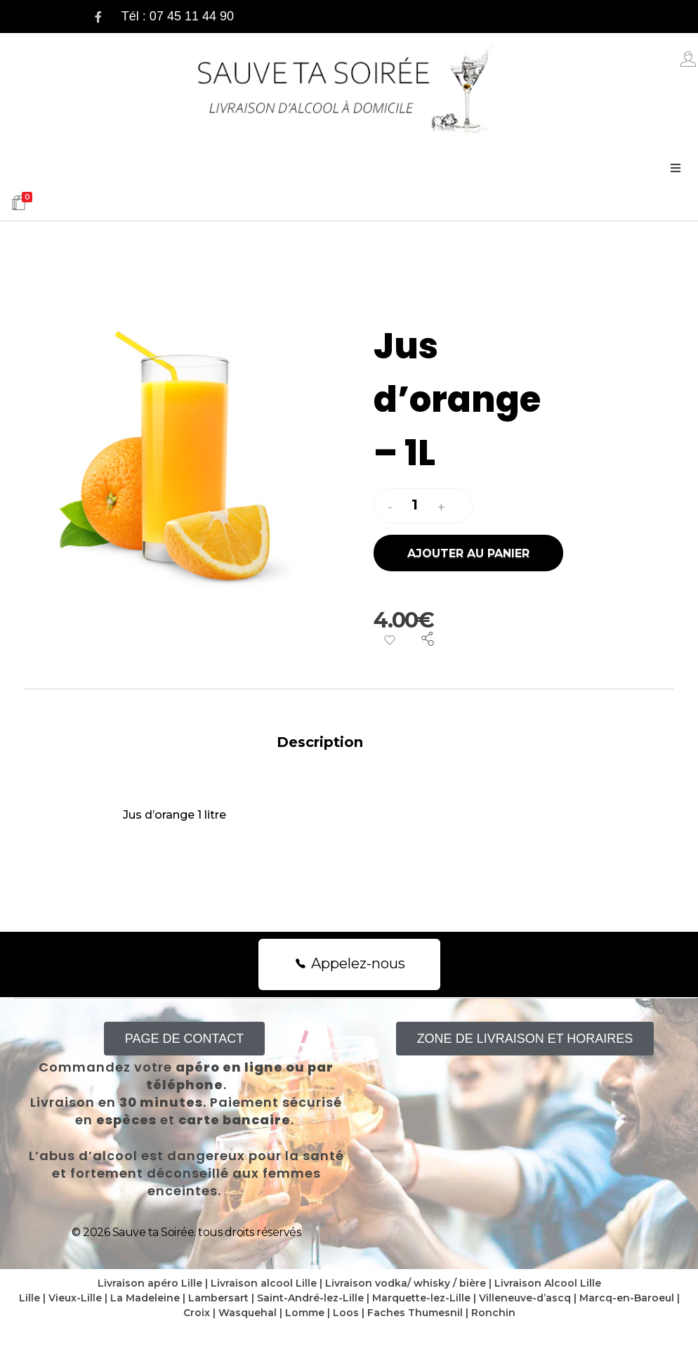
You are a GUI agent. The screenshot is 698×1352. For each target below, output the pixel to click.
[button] (441, 507)
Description (320, 742)
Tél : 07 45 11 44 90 (177, 16)
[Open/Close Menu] (675, 168)
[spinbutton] (416, 505)
